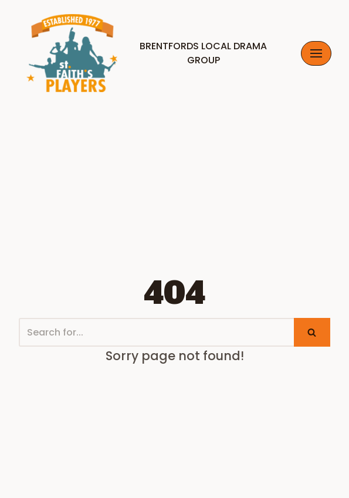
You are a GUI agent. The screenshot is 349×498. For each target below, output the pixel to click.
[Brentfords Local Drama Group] (151, 53)
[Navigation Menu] (316, 53)
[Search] (156, 332)
